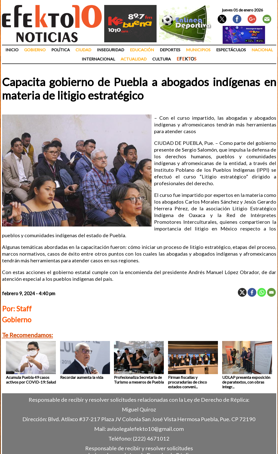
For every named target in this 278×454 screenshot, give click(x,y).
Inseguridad (110, 49)
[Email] (271, 292)
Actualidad (134, 59)
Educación (142, 49)
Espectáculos (231, 49)
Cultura (161, 59)
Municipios (198, 49)
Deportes (170, 49)
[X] (242, 292)
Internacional (98, 59)
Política (60, 49)
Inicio (11, 49)
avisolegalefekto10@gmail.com (145, 428)
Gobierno (35, 49)
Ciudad (83, 49)
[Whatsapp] (261, 292)
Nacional (262, 49)
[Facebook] (252, 292)
